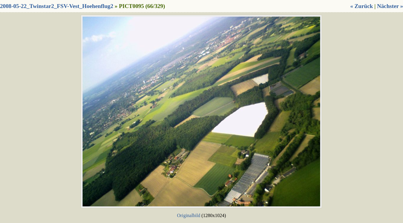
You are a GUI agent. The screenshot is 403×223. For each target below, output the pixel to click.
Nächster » (390, 6)
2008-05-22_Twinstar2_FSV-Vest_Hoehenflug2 (56, 6)
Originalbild (188, 215)
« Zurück (361, 6)
